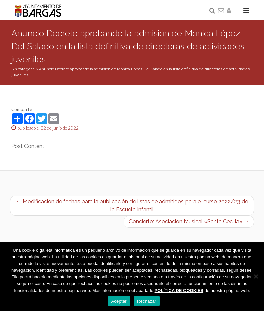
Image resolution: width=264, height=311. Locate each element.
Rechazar (146, 301)
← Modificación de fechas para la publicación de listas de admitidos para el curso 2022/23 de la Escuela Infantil (132, 205)
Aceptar (119, 301)
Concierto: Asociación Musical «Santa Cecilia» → (189, 221)
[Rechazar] (255, 276)
